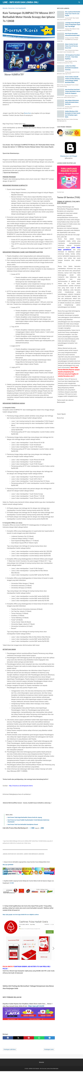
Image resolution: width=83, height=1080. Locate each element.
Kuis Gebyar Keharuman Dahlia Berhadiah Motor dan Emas (72, 102)
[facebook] (8, 1037)
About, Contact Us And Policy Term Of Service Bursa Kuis (71, 46)
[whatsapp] (39, 1037)
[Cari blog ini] (79, 2)
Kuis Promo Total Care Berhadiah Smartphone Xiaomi (23, 824)
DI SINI (12, 883)
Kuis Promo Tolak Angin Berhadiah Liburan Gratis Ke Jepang (25, 817)
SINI (42, 828)
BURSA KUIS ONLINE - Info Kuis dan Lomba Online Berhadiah (43, 1068)
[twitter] (18, 1037)
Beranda (41, 1062)
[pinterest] (29, 1037)
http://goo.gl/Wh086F (8, 864)
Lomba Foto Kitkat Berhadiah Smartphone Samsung (71, 67)
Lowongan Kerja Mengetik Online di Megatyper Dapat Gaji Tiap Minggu (72, 24)
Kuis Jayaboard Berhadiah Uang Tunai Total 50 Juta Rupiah (72, 13)
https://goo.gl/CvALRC (36, 1006)
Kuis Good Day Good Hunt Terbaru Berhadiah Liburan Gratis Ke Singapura (72, 91)
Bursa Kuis (27, 113)
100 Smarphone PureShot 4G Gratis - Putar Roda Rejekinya (72, 56)
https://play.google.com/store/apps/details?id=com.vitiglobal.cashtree (21, 914)
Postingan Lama (48, 1049)
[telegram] (49, 1037)
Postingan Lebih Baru (10, 1049)
